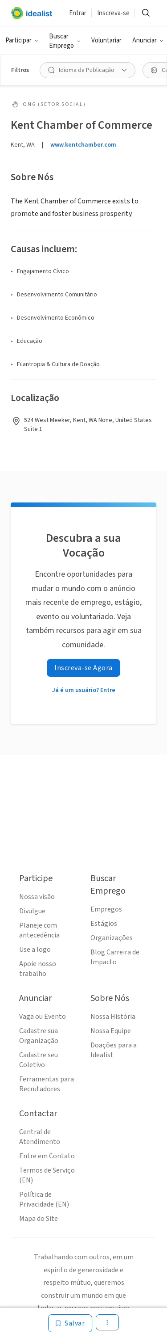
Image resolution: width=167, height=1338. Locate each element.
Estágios (103, 924)
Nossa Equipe (110, 1031)
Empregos (106, 909)
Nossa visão (37, 897)
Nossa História (112, 1016)
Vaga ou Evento (42, 1016)
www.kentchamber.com (83, 145)
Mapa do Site (38, 1219)
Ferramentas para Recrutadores (46, 1084)
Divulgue (32, 911)
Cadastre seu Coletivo (38, 1060)
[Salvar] (70, 1323)
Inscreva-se (113, 13)
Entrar (77, 13)
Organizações (111, 938)
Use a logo (35, 949)
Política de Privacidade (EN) (44, 1199)
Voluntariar (106, 40)
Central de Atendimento (39, 1137)
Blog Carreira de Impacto (114, 957)
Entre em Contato (47, 1156)
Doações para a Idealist (113, 1050)
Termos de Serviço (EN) (47, 1175)
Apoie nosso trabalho (37, 969)
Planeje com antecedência (39, 930)
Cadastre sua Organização (38, 1036)
